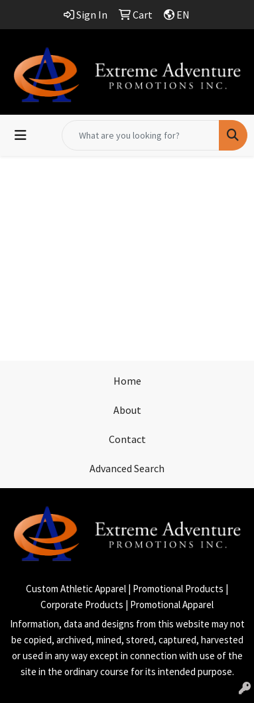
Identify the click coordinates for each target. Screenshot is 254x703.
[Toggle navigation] (20, 135)
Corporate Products (81, 604)
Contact (127, 439)
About (127, 409)
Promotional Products (178, 588)
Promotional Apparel (172, 604)
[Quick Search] (141, 135)
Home (127, 380)
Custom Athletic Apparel (76, 588)
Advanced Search (127, 468)
